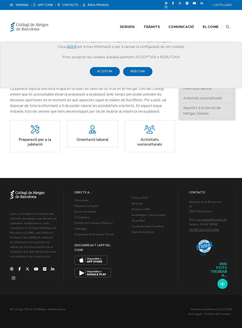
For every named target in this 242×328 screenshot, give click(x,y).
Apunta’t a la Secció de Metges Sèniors (202, 110)
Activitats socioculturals (202, 98)
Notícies (137, 203)
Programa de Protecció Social (94, 234)
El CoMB (204, 17)
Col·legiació (82, 217)
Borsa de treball (85, 212)
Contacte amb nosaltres (148, 226)
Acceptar (104, 74)
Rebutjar (137, 74)
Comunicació (175, 17)
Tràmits (146, 17)
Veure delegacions (204, 230)
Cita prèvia (81, 200)
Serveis (121, 17)
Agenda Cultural (143, 232)
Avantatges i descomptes (149, 215)
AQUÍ (71, 46)
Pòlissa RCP (140, 198)
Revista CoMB (141, 209)
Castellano (222, 5)
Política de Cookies (218, 314)
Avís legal (195, 314)
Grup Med (138, 221)
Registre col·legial (86, 206)
